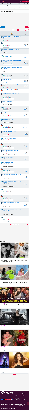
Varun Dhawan (10, 104)
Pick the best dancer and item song (9, 189)
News (2, 3)
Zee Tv (23, 396)
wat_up (25, 115)
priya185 (25, 146)
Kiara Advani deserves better (8, 157)
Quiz (14, 3)
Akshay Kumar (5, 122)
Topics (10, 3)
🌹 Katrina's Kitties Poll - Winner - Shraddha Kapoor (12, 217)
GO (17, 29)
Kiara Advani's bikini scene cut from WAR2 (10, 84)
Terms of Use (17, 399)
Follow (26, 27)
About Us (16, 394)
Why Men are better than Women (9, 124)
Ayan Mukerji (10, 141)
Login (24, 1)
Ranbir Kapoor (5, 116)
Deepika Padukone (10, 64)
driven (25, 153)
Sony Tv (23, 399)
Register (27, 1)
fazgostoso (25, 86)
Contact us (17, 396)
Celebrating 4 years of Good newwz (9, 119)
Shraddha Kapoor (5, 154)
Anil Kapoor (4, 104)
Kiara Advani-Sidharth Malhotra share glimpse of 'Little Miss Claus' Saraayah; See (13, 348)
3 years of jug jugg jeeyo (7, 101)
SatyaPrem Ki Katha (11, 166)
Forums (6, 3)
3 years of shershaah (6, 107)
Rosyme (25, 57)
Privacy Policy (17, 400)
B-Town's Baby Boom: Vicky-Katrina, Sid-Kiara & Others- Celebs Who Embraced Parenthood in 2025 (13, 305)
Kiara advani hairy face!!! (7, 79)
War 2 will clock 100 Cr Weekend (8, 74)
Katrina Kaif (4, 64)
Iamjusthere (25, 63)
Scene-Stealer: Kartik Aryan (8, 162)
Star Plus (23, 395)
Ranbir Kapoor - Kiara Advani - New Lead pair (11, 112)
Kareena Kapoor (10, 122)
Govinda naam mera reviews (8, 195)
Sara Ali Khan (16, 154)
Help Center (17, 398)
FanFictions (25, 3)
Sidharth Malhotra (5, 135)
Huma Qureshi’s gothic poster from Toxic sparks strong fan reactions (13, 326)
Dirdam (25, 45)
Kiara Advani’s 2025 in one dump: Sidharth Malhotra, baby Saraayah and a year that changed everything (14, 283)
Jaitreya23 (25, 159)
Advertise (16, 395)
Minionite (25, 165)
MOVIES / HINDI (3, 281)
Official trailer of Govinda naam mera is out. (11, 202)
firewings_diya (25, 127)
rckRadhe (25, 51)
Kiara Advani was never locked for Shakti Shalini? (11, 49)
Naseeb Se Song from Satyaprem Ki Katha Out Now (12, 174)
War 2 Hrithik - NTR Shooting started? (9, 138)
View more (14, 374)
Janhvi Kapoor (11, 154)
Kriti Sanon (8, 193)
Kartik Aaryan (5, 166)
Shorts (19, 3)
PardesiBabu (25, 134)
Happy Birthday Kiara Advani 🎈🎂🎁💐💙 (10, 89)
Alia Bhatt (4, 193)
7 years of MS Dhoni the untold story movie (10, 143)
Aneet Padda (5, 52)
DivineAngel (25, 171)
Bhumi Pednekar (5, 206)
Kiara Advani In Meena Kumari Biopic (9, 55)
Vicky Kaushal (11, 206)
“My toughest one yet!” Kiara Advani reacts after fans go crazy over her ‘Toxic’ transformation (13, 371)
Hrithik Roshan (5, 141)
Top (28, 404)
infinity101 (25, 205)
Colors (23, 398)
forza (25, 76)
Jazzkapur (25, 177)
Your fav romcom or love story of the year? (10, 150)
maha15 (25, 184)
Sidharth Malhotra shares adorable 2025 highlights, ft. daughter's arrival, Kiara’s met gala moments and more (14, 261)
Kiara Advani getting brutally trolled (9, 131)
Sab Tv (23, 400)
